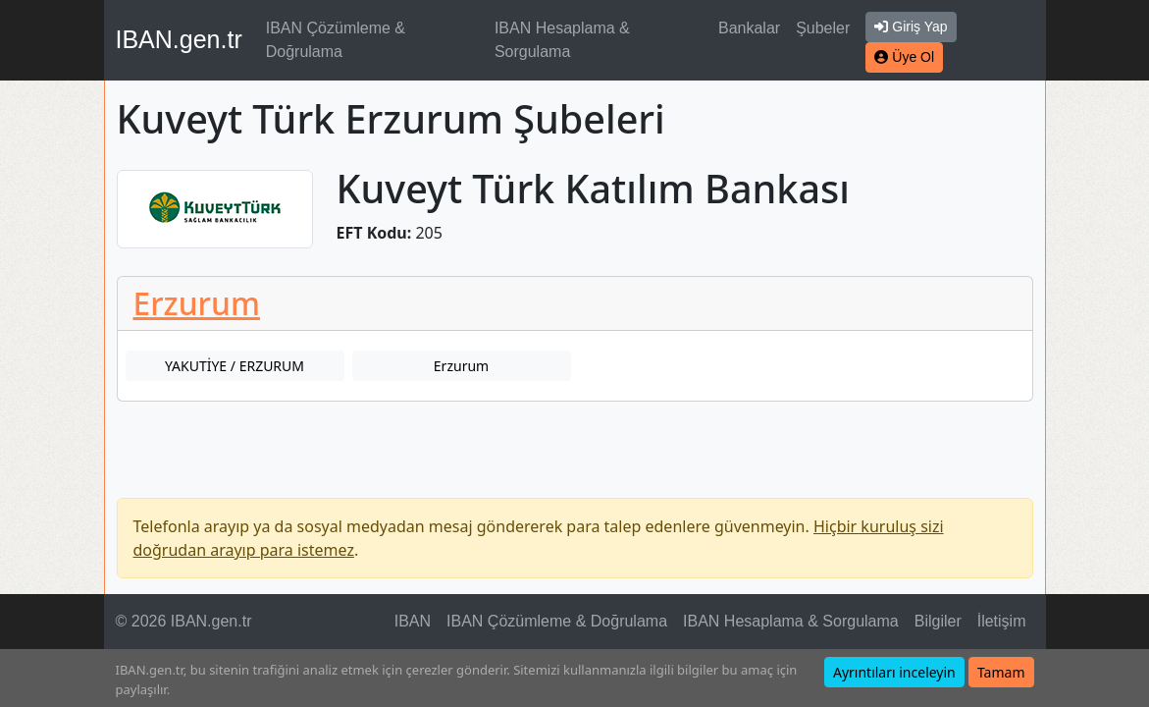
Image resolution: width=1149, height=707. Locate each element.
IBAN (412, 621)
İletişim (1001, 621)
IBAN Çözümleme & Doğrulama (335, 40)
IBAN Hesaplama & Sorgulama (562, 40)
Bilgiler (938, 621)
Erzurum (196, 303)
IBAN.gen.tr (179, 39)
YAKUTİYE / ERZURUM (234, 365)
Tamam (1001, 672)
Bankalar (749, 28)
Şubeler (823, 28)
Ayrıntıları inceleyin (894, 672)
